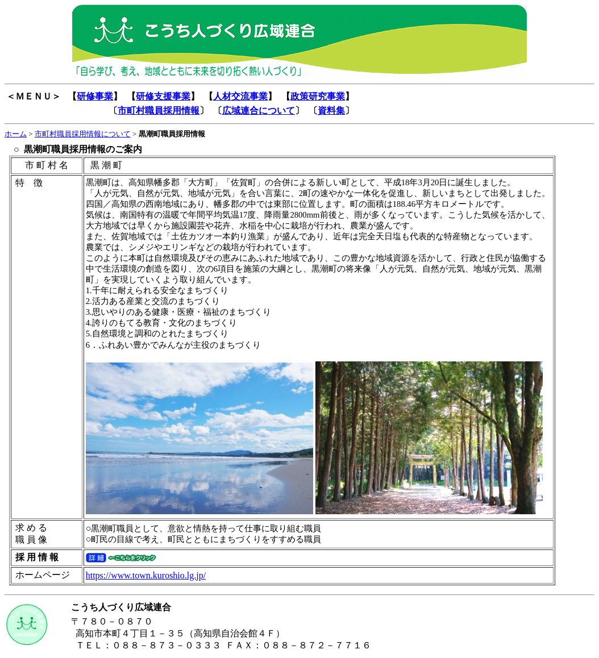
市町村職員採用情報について (83, 134)
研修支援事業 (163, 96)
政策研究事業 (317, 96)
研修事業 (95, 96)
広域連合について (258, 110)
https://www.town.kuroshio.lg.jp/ (146, 575)
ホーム (16, 134)
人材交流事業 (240, 96)
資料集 (331, 110)
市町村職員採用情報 (158, 110)
